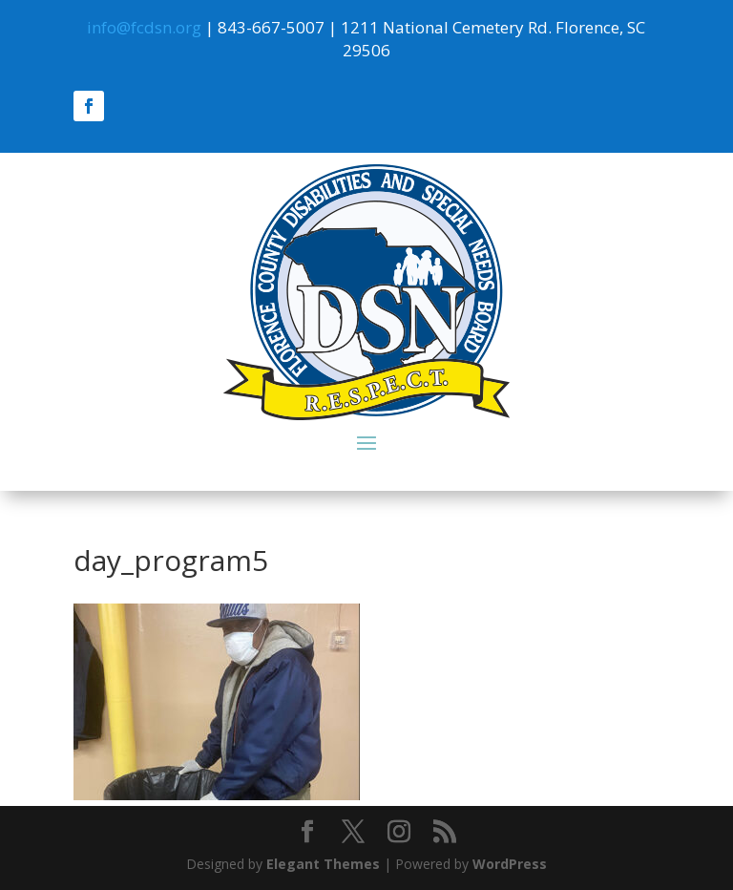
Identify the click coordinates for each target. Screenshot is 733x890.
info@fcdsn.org (144, 27)
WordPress (509, 864)
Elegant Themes (323, 864)
